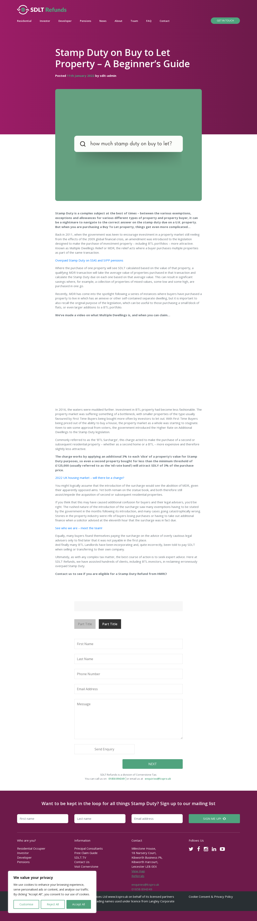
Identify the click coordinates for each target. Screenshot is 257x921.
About (118, 21)
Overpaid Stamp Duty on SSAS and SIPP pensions (89, 260)
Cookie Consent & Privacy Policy (211, 897)
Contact (164, 21)
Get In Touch (225, 20)
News (102, 21)
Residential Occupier (31, 848)
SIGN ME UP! (214, 819)
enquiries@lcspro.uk (158, 778)
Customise (26, 904)
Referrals (138, 876)
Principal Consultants (88, 848)
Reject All (53, 904)
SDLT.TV (80, 857)
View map (138, 871)
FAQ (148, 21)
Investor (45, 21)
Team (134, 21)
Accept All (78, 904)
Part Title (85, 624)
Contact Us (82, 862)
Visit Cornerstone (86, 866)
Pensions (85, 21)
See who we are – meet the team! (78, 528)
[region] (52, 892)
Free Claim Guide (86, 853)
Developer (65, 21)
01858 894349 (116, 778)
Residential (24, 21)
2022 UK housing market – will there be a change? (89, 478)
